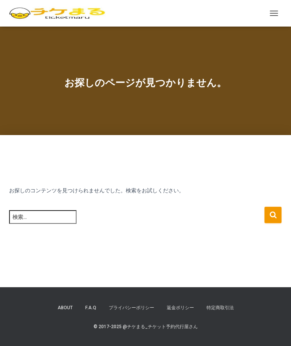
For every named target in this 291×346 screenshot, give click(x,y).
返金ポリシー (180, 307)
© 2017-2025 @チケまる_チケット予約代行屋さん (146, 326)
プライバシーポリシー (131, 307)
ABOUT (65, 307)
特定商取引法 (220, 307)
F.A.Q (90, 307)
